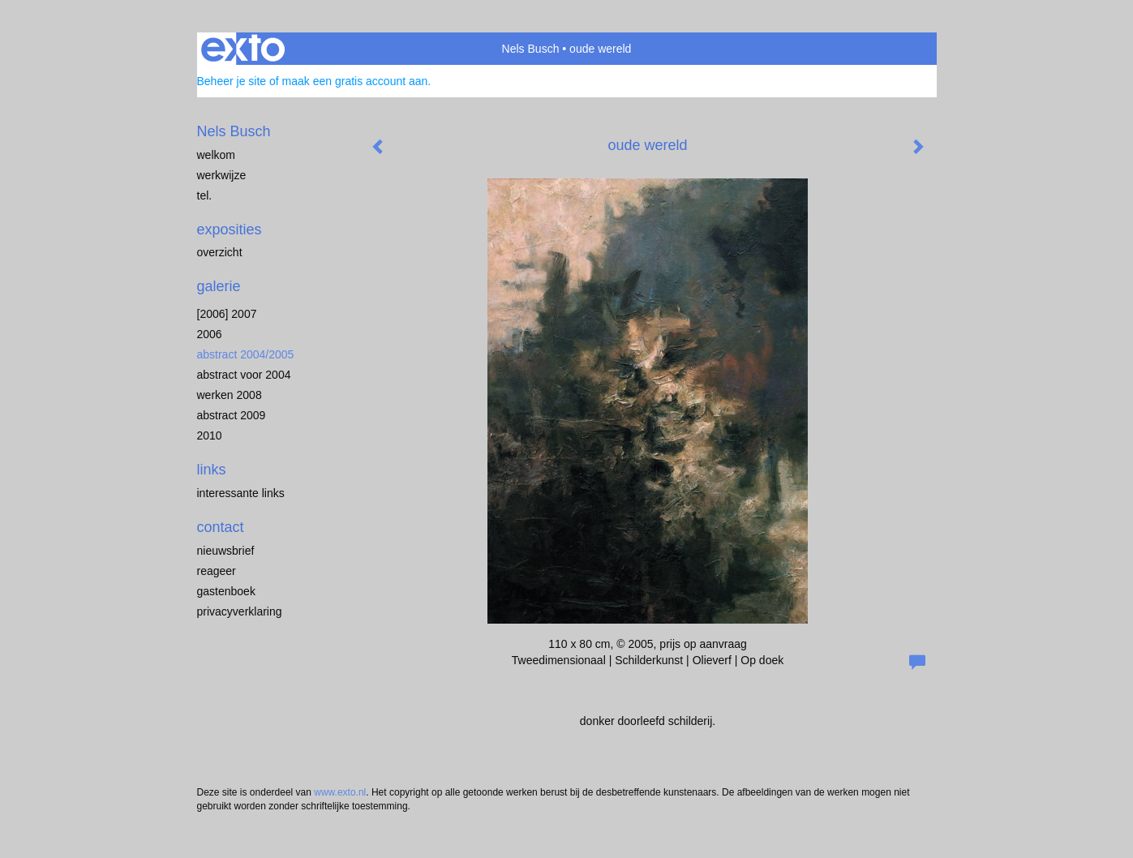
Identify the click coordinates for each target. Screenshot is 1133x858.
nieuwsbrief (226, 550)
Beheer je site (232, 81)
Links (211, 469)
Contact (220, 527)
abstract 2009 (231, 415)
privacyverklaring (239, 611)
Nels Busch (531, 48)
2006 (209, 334)
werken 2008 (229, 394)
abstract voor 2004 (244, 374)
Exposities (229, 229)
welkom (216, 154)
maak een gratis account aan (355, 81)
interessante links (241, 493)
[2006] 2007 (227, 313)
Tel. (204, 195)
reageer (216, 570)
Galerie (219, 286)
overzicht (219, 252)
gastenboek (226, 591)
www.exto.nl (340, 792)
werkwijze (222, 175)
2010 (209, 435)
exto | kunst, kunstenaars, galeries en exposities (243, 48)
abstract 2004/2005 (245, 354)
